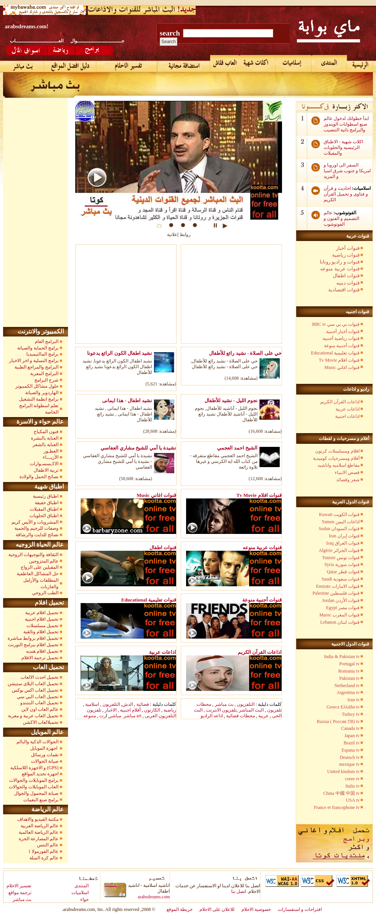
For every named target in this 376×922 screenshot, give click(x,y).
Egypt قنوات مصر (343, 607)
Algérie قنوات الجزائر (339, 550)
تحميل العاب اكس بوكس (35, 690)
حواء (84, 899)
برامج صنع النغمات (40, 799)
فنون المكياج (46, 431)
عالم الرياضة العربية (39, 825)
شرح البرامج (45, 380)
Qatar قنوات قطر (343, 571)
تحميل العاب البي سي (37, 696)
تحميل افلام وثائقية (40, 631)
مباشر (115, 715)
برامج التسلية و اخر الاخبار (33, 360)
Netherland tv (347, 685)
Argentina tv (348, 692)
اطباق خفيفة (46, 502)
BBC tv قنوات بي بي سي (336, 324)
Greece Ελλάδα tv (343, 707)
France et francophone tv (337, 807)
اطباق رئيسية (45, 496)
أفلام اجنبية (130, 710)
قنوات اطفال (346, 275)
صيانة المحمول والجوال (36, 793)
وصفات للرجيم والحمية (36, 528)
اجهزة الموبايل (44, 748)
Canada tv (350, 728)
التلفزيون (111, 704)
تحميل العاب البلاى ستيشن (33, 683)
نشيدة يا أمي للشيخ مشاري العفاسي (138, 448)
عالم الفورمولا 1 (43, 851)
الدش (127, 704)
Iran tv (353, 699)
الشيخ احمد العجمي (237, 448)
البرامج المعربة (44, 373)
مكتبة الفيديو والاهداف (37, 819)
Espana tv (351, 750)
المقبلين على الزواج (39, 567)
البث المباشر (251, 710)
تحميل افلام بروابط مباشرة (33, 638)
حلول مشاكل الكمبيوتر (36, 386)
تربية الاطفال (46, 470)
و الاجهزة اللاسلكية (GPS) (34, 767)
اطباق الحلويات (43, 515)
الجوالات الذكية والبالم (36, 741)
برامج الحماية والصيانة (37, 348)
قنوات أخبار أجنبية (343, 331)
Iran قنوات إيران (344, 536)
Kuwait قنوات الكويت (339, 514)
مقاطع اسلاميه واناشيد (339, 465)
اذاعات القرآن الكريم (340, 401)
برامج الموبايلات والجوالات (33, 780)
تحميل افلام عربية (41, 612)
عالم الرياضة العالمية (38, 832)
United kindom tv (343, 771)
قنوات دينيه (348, 283)
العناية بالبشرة (44, 438)
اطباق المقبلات (44, 509)
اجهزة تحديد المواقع (40, 773)
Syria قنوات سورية (342, 564)
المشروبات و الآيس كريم (34, 522)
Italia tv (352, 786)
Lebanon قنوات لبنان (340, 622)
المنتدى (82, 885)
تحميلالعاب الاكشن (40, 722)
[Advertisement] (128, 295)
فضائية (142, 704)
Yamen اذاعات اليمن (341, 521)
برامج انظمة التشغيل (38, 399)
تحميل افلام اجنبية (41, 619)
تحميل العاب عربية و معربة (33, 715)
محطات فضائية (240, 715)
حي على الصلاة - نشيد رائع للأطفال (245, 353)
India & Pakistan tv (342, 656)
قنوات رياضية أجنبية (341, 338)
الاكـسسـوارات (44, 463)
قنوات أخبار (348, 248)
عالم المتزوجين (43, 561)
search (170, 33)
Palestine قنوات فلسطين (336, 593)
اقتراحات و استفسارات (300, 909)
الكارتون (152, 710)
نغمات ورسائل (44, 754)
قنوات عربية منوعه (340, 269)
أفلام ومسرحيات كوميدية (336, 458)
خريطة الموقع (180, 909)
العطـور (51, 451)
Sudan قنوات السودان (339, 528)
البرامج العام (46, 341)
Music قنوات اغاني (342, 367)
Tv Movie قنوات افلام (339, 360)
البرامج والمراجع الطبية (36, 367)
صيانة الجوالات (44, 761)
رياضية (170, 710)
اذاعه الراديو (212, 715)
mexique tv (349, 764)
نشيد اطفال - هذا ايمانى (127, 400)
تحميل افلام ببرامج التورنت (33, 644)
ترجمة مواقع (19, 892)
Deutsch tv (350, 757)
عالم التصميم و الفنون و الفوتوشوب (341, 218)
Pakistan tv (349, 678)
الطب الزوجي (45, 592)
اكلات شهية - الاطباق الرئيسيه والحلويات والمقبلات (343, 147)
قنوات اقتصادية (344, 290)
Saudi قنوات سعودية (341, 579)
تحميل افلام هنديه (42, 651)
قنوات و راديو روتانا (340, 262)
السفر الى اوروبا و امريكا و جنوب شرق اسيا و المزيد (347, 170)
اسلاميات (80, 892)
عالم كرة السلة (43, 858)
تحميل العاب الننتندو (39, 702)
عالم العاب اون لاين (39, 709)
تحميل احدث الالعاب (39, 677)
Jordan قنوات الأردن (341, 600)
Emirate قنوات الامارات (338, 586)
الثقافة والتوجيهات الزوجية (33, 554)
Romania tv (349, 671)
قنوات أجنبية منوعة (342, 345)
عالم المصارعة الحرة (38, 838)
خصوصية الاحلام (256, 909)
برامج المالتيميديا (42, 354)
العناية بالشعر (45, 444)
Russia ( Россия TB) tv (338, 721)
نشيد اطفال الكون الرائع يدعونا (119, 353)
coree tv (352, 778)
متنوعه (89, 715)
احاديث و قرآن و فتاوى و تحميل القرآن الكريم (346, 194)
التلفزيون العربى (160, 715)
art (138, 715)
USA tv (353, 800)
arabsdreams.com (154, 896)
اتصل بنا (238, 891)
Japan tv (352, 735)
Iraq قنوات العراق (343, 543)
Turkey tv (351, 714)
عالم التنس (47, 845)
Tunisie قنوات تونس (341, 557)
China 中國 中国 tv (341, 793)
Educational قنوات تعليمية (335, 353)
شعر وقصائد (348, 479)
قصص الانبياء (347, 472)
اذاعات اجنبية (347, 416)
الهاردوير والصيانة (41, 392)
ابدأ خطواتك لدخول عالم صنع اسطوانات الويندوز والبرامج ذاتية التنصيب (346, 124)
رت (102, 715)
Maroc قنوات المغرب (339, 615)
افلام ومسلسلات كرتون (337, 451)
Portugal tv (349, 663)
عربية (263, 715)
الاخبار (111, 710)
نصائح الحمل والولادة (38, 476)
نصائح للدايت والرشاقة (37, 534)
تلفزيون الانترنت (221, 710)
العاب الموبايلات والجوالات (33, 786)
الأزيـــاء (50, 457)
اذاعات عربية (347, 409)
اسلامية (92, 704)
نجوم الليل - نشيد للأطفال (231, 400)
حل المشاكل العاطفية (37, 573)
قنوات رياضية (346, 255)
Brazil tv (352, 743)
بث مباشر (224, 704)
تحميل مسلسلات (42, 625)
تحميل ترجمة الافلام (39, 657)
